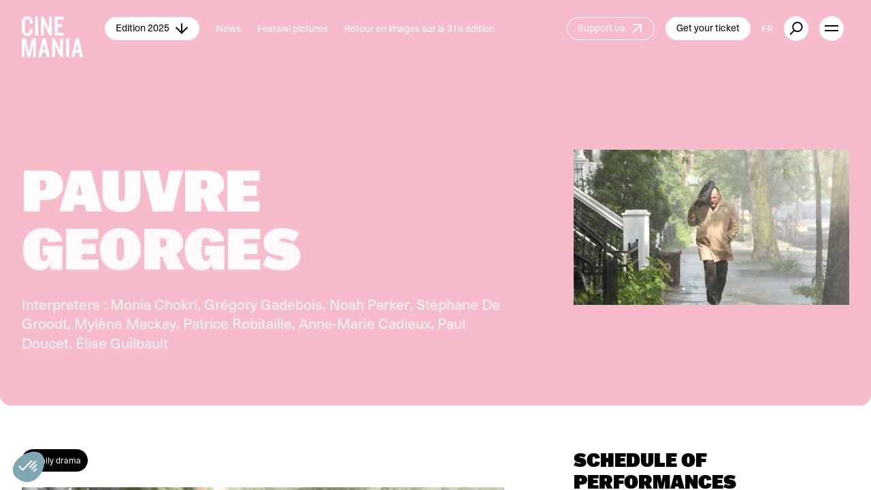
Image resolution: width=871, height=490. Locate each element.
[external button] (796, 28)
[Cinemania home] (63, 28)
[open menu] (831, 28)
